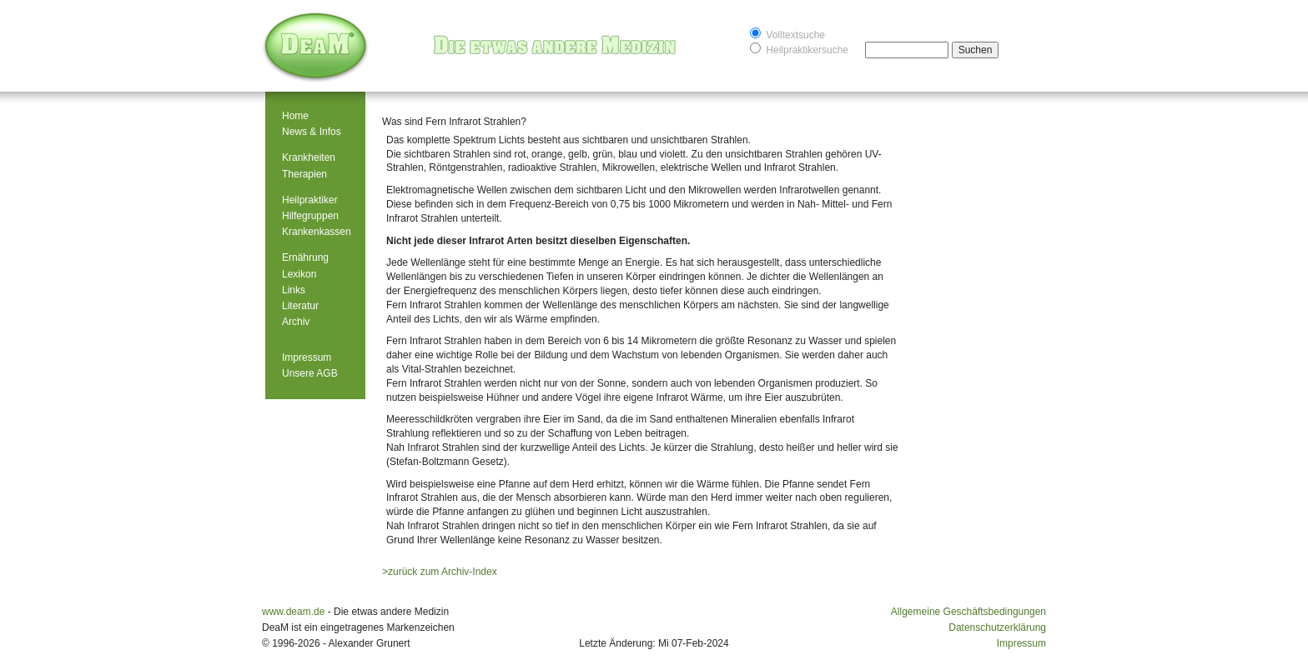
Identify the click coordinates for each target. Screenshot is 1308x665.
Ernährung (305, 257)
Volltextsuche (787, 34)
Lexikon (299, 274)
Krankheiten (308, 157)
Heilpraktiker (310, 200)
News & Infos (311, 132)
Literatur (300, 306)
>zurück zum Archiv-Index (439, 572)
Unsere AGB (310, 373)
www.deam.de (293, 612)
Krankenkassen (316, 232)
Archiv (295, 322)
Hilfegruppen (310, 216)
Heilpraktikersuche (799, 48)
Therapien (304, 174)
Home (295, 116)
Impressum (306, 357)
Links (293, 290)
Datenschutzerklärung (997, 627)
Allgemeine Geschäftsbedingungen (968, 612)
